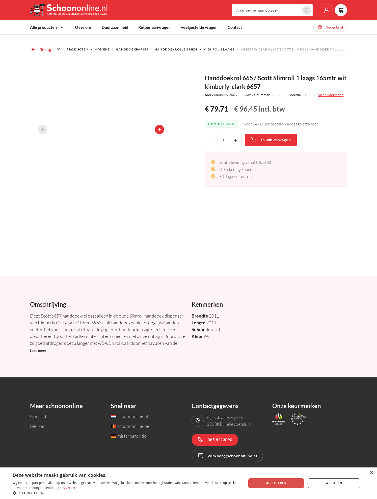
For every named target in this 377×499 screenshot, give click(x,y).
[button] (126, 492)
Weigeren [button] (334, 483)
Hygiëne (102, 49)
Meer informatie (330, 95)
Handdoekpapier (132, 49)
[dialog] (188, 483)
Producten (77, 49)
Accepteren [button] (276, 483)
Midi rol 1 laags (218, 49)
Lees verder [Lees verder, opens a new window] (66, 488)
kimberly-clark (225, 95)
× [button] (371, 473)
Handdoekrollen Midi (176, 49)
